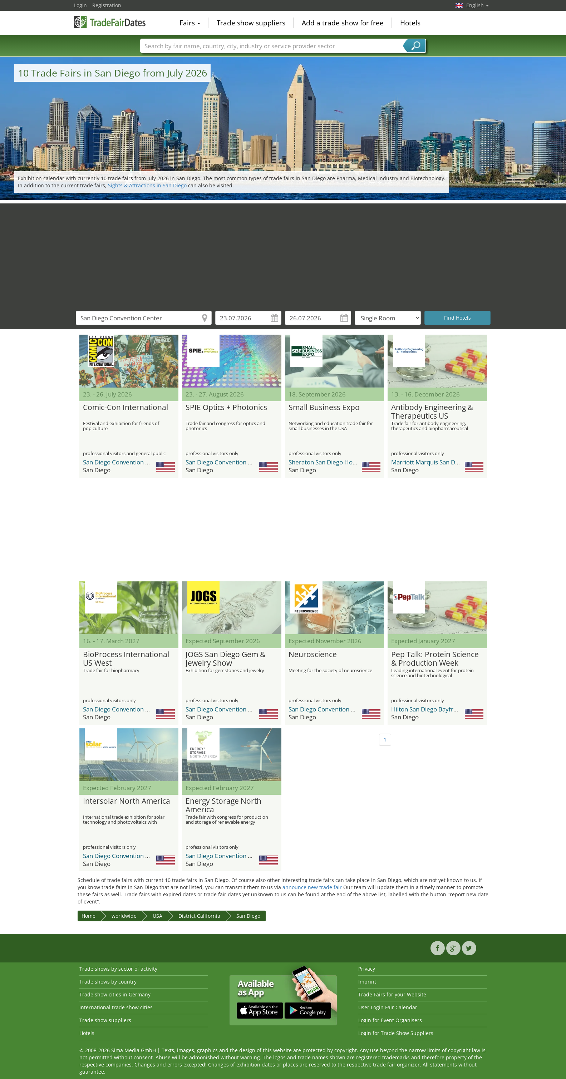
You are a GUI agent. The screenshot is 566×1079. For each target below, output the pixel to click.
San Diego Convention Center (123, 462)
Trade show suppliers (251, 23)
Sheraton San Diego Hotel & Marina (337, 462)
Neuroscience (313, 654)
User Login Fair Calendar (387, 1007)
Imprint (367, 981)
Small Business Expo (324, 407)
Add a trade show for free (343, 23)
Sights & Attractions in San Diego (147, 185)
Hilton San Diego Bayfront (427, 709)
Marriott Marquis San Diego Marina (439, 462)
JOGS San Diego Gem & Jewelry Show (225, 659)
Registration (106, 5)
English (477, 5)
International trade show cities (116, 1007)
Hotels (410, 23)
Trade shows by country (108, 981)
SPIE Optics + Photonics (226, 407)
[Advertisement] (283, 253)
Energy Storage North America (223, 805)
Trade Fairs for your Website (392, 994)
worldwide (124, 915)
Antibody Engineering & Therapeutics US (432, 412)
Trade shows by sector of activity (118, 968)
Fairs (189, 23)
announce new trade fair (312, 887)
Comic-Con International (125, 407)
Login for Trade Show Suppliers (395, 1033)
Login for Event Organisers (390, 1020)
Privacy (366, 968)
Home (88, 915)
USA (157, 915)
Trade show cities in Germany (115, 994)
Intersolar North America (126, 801)
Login (80, 5)
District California (199, 915)
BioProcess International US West (126, 659)
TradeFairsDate (110, 22)
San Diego (248, 915)
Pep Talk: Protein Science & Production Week (435, 659)
